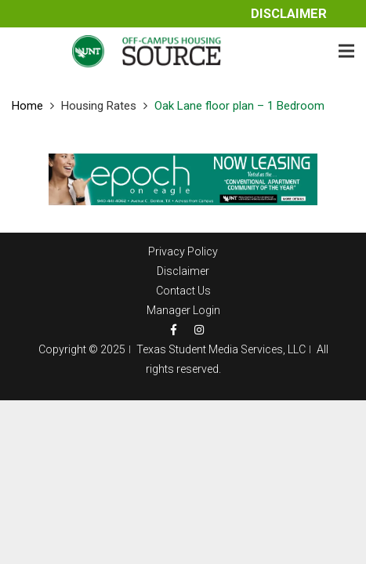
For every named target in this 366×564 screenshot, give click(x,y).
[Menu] (346, 50)
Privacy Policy (183, 251)
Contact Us (183, 290)
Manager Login (183, 310)
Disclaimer (289, 13)
